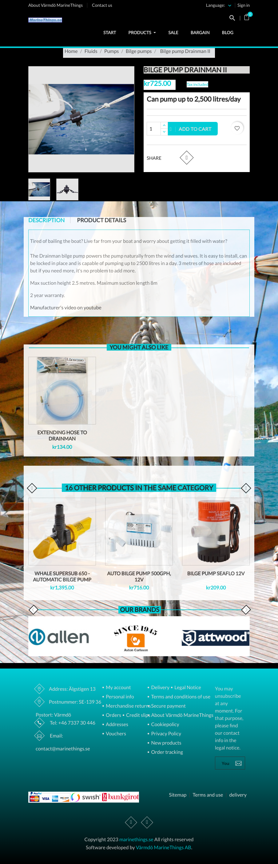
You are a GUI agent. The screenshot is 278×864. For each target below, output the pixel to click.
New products (165, 743)
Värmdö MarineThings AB (163, 847)
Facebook (131, 822)
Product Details (101, 220)
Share (186, 157)
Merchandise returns (128, 706)
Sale (173, 32)
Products (142, 32)
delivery (238, 795)
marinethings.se (136, 839)
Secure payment (168, 706)
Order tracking (166, 752)
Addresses (116, 724)
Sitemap (177, 795)
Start (109, 32)
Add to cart (191, 129)
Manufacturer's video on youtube (65, 308)
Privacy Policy (165, 734)
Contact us (102, 5)
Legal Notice (187, 687)
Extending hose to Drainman (62, 436)
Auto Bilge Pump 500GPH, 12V (139, 577)
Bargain (200, 32)
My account (118, 687)
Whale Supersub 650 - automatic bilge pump (62, 577)
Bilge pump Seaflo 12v (216, 574)
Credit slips (137, 715)
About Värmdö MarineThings (55, 5)
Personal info (119, 697)
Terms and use (208, 795)
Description (46, 220)
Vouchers (115, 734)
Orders (113, 715)
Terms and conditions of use (180, 697)
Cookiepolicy (164, 724)
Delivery (159, 687)
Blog (227, 32)
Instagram (147, 822)
